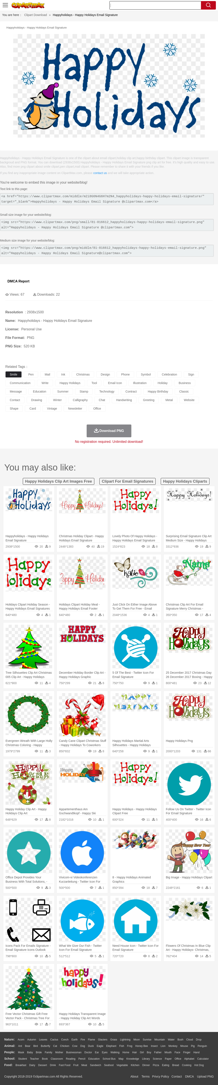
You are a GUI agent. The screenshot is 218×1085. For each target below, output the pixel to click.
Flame (91, 1039)
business (185, 383)
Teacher (34, 1058)
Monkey (172, 1046)
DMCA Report (18, 281)
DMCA (189, 1076)
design (105, 374)
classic (184, 391)
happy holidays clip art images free (58, 481)
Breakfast (21, 1065)
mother (59, 1052)
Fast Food (64, 1065)
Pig (193, 1046)
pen (31, 374)
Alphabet (189, 1058)
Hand (196, 1052)
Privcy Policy (160, 1076)
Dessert (42, 1065)
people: (9, 1052)
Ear (97, 1052)
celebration (169, 374)
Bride (39, 1052)
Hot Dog (199, 1065)
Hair (134, 1052)
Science (157, 1058)
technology (106, 391)
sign (191, 374)
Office (178, 1058)
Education (94, 1058)
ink (63, 374)
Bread (175, 1065)
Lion (163, 1046)
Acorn (21, 1039)
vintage (52, 408)
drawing (36, 400)
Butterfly (45, 1046)
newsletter (75, 408)
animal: (9, 1046)
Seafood (109, 1065)
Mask (21, 1052)
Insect (154, 1046)
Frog (129, 1046)
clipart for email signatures (127, 481)
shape (14, 408)
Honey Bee (141, 1046)
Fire (82, 1039)
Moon (136, 1039)
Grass (113, 1039)
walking (114, 1052)
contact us (100, 173)
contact (15, 400)
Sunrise (147, 1039)
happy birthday (158, 391)
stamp (84, 391)
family (48, 1052)
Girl (142, 1052)
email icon (115, 383)
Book (45, 1058)
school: (9, 1058)
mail (47, 374)
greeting (149, 400)
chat (102, 400)
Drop (198, 1039)
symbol (146, 374)
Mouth (168, 1052)
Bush (180, 1039)
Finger (186, 1052)
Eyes (105, 1052)
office (97, 408)
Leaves (43, 1039)
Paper (168, 1058)
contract (131, 391)
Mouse (184, 1046)
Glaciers (102, 1039)
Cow (74, 1046)
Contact (177, 1076)
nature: (9, 1039)
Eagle (100, 1046)
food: (8, 1065)
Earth (75, 1039)
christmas (83, 374)
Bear (27, 1046)
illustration (140, 383)
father (158, 1052)
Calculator (203, 1058)
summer (63, 391)
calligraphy (80, 400)
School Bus (109, 1058)
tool (94, 383)
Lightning (125, 1039)
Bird (35, 1046)
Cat (55, 1046)
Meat (84, 1065)
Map (121, 1058)
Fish (121, 1046)
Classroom (57, 1058)
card (32, 408)
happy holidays (70, 383)
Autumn (31, 1039)
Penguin (202, 1046)
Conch (65, 1039)
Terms (146, 1076)
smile (13, 374)
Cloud (189, 1039)
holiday (163, 383)
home (125, 1052)
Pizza (156, 1065)
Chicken (64, 1046)
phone (125, 374)
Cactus (54, 1039)
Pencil (81, 1058)
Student (22, 1058)
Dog (82, 1046)
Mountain (159, 1039)
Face (177, 1052)
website (189, 400)
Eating (165, 1065)
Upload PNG (205, 1076)
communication (20, 383)
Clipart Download (35, 15)
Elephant (111, 1046)
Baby (30, 1052)
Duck (91, 1046)
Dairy (32, 1065)
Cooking (186, 1065)
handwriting (124, 400)
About (134, 1076)
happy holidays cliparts (185, 481)
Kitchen (135, 1065)
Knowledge (132, 1058)
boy (149, 1052)
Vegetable (122, 1065)
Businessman (74, 1052)
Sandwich (95, 1065)
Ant (20, 1046)
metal (169, 400)
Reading (71, 1058)
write (45, 383)
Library (146, 1058)
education (39, 391)
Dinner (146, 1065)
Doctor (88, 1052)
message (16, 391)
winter (57, 400)
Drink (53, 1065)
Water (171, 1039)
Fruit (75, 1065)
